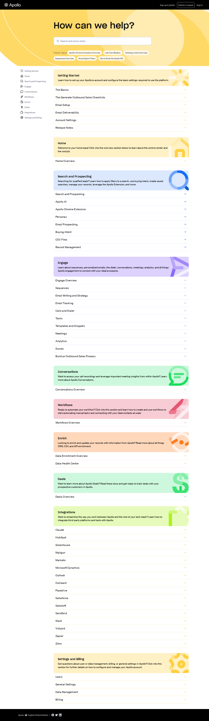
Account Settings (65, 120)
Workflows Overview (67, 422)
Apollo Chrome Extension (70, 209)
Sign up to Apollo (167, 5)
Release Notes (64, 127)
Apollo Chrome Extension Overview (84, 52)
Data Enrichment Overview (71, 455)
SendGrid (61, 613)
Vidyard (60, 628)
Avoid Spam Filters (87, 58)
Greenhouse (62, 545)
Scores (59, 348)
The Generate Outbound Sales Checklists (80, 97)
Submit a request (185, 5)
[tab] (29, 70)
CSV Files (61, 239)
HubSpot (60, 537)
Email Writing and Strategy (71, 295)
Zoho (58, 643)
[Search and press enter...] (102, 41)
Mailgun (60, 552)
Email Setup (62, 105)
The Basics (62, 89)
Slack (58, 620)
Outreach (61, 583)
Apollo (21, 715)
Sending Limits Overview (136, 52)
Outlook (60, 575)
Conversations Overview (70, 389)
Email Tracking (64, 303)
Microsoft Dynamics (67, 567)
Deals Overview (64, 496)
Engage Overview (66, 280)
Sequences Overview (64, 58)
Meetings (61, 333)
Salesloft (60, 605)
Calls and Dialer (65, 310)
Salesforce (61, 598)
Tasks (59, 318)
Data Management (66, 692)
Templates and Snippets (70, 326)
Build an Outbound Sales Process (75, 356)
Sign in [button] (200, 5)
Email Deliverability (67, 112)
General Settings (65, 684)
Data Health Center (67, 463)
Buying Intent (63, 232)
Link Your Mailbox (113, 52)
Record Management (68, 247)
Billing (59, 699)
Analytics (61, 341)
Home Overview (65, 161)
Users (59, 676)
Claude (59, 529)
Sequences (62, 288)
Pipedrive (61, 590)
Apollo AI (61, 201)
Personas (61, 216)
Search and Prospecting (69, 194)
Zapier (59, 636)
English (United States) (37, 715)
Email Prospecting (66, 224)
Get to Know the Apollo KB (111, 58)
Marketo (60, 560)
